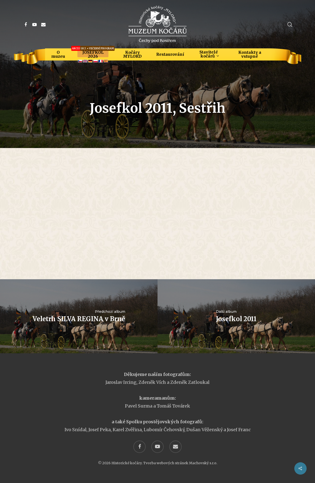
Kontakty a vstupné (249, 54)
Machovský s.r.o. (203, 463)
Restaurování (170, 54)
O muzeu (58, 54)
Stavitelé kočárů (209, 54)
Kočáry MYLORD (132, 54)
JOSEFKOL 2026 (93, 54)
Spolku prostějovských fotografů (164, 422)
